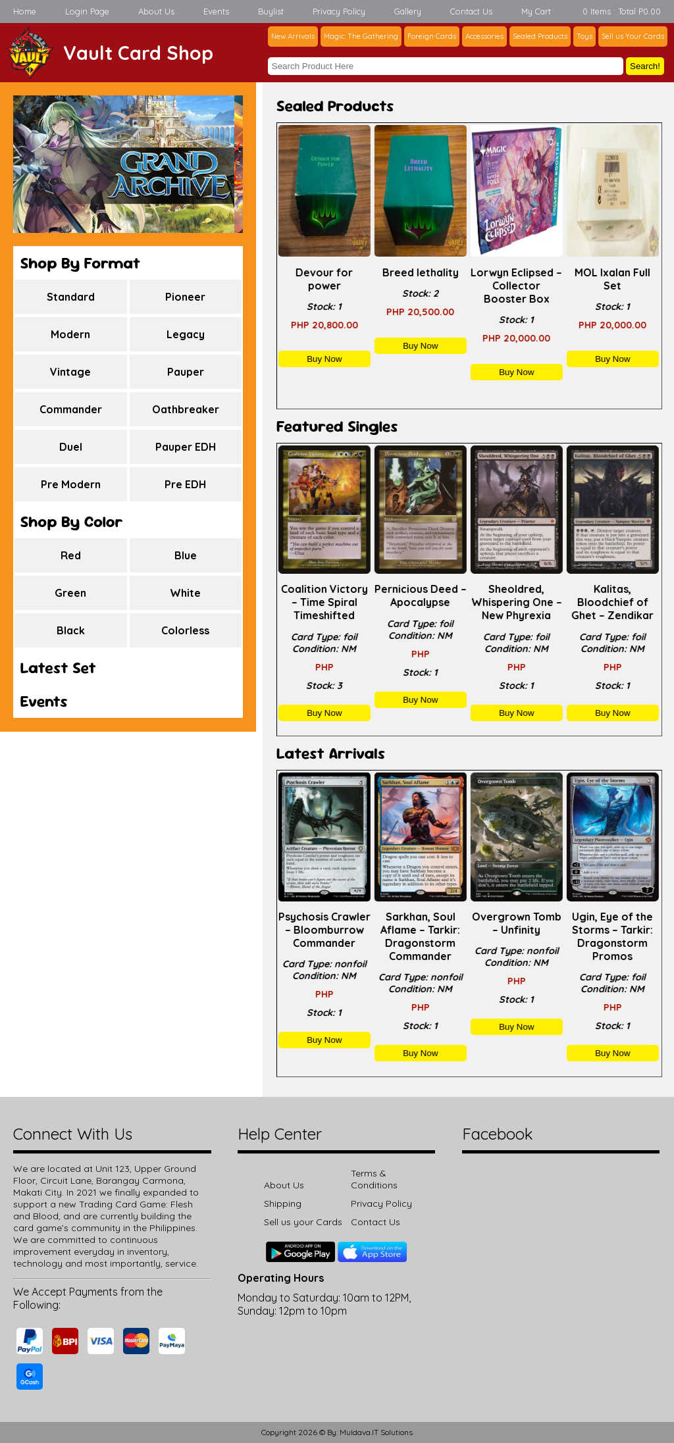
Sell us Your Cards (633, 36)
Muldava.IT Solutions (376, 1432)
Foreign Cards (431, 36)
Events (216, 11)
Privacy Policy (339, 11)
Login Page (87, 11)
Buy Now (324, 359)
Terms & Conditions (374, 1179)
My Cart (536, 11)
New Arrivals (293, 36)
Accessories (484, 36)
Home (24, 11)
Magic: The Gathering (361, 36)
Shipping (282, 1203)
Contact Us (471, 11)
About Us (156, 11)
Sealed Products (540, 36)
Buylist (271, 11)
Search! (645, 66)
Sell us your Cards (303, 1222)
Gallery (407, 11)
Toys (584, 36)
